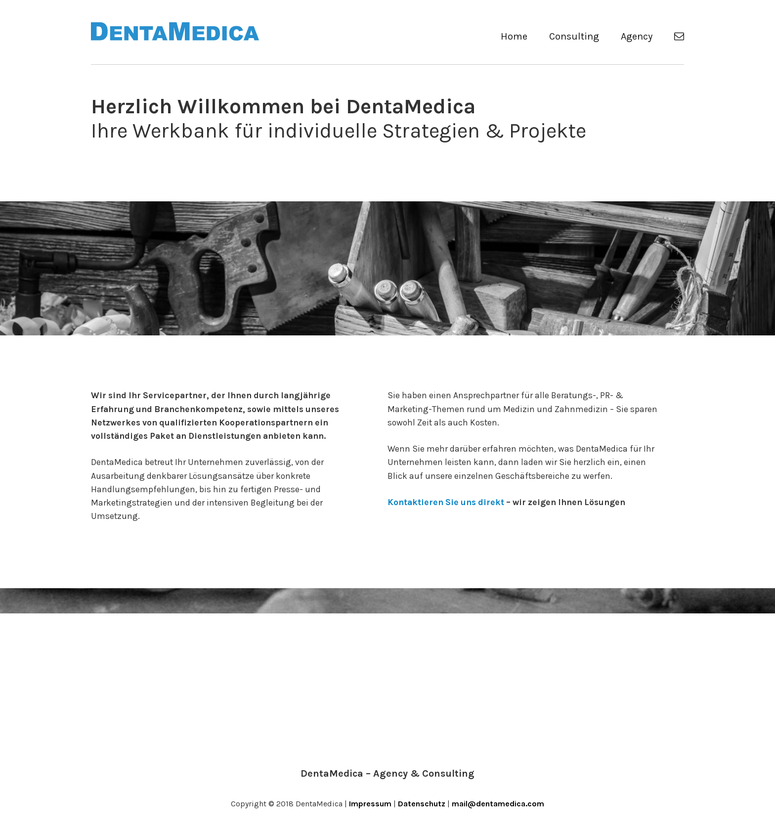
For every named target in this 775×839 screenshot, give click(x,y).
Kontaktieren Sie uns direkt (446, 502)
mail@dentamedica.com (498, 803)
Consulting (574, 36)
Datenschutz (421, 803)
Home (514, 36)
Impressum (370, 803)
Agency (636, 36)
